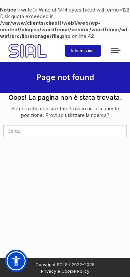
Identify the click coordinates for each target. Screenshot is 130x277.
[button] (16, 260)
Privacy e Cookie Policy (65, 271)
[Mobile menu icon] (115, 50)
